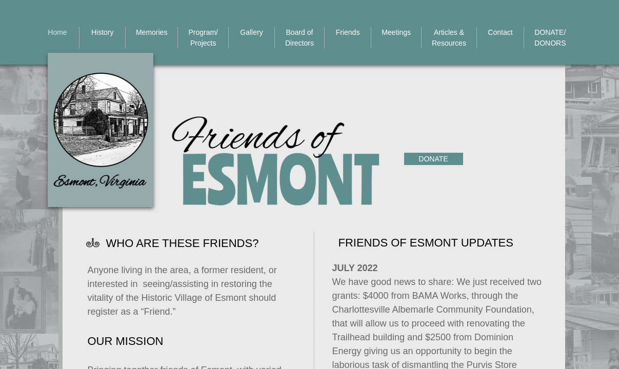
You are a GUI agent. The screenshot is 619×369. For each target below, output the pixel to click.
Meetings (396, 32)
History (102, 32)
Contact (500, 32)
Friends (348, 32)
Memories (151, 32)
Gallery (251, 32)
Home (57, 32)
